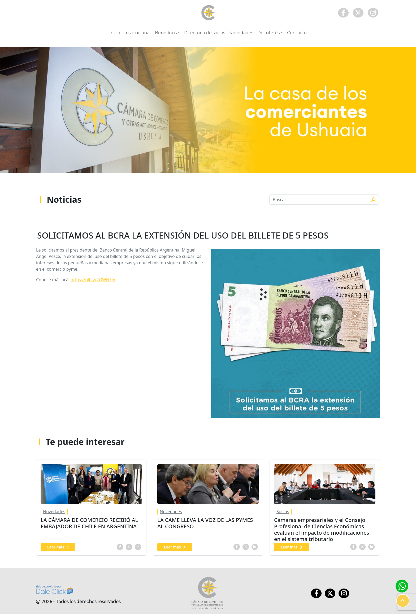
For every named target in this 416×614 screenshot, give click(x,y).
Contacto (297, 32)
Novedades (241, 32)
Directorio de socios (204, 32)
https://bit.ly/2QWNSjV (93, 280)
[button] (402, 600)
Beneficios (166, 32)
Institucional (137, 32)
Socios (282, 511)
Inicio (114, 32)
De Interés (268, 32)
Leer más (58, 547)
